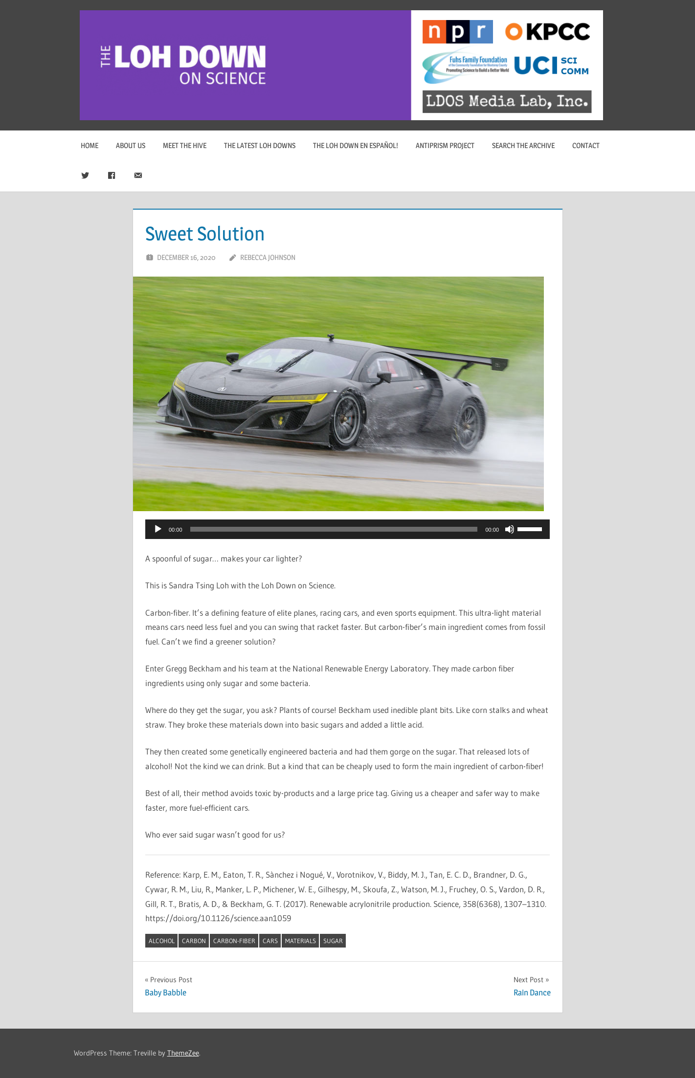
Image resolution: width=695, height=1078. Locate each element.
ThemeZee (183, 1052)
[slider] (334, 529)
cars (270, 941)
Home (89, 145)
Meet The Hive (184, 145)
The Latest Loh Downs (259, 145)
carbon (194, 941)
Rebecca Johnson (267, 257)
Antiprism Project (445, 145)
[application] (347, 529)
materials (300, 941)
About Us (130, 145)
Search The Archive (523, 145)
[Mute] (510, 529)
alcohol (162, 941)
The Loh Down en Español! (355, 145)
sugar (333, 941)
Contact (586, 145)
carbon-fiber (234, 941)
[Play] (158, 529)
